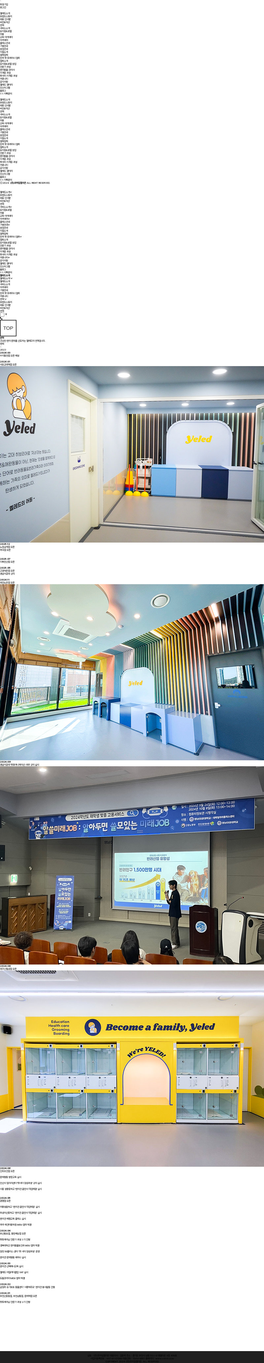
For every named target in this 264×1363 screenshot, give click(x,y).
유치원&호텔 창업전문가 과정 (8, 65)
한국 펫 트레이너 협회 (10, 58)
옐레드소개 (5, 13)
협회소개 (4, 60)
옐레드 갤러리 (6, 84)
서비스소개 (5, 28)
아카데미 (4, 40)
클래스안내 (5, 43)
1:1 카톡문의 (6, 93)
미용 (2, 34)
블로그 (3, 90)
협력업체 (4, 55)
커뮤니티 (4, 78)
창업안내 (4, 49)
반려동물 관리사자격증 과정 (7, 71)
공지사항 (4, 81)
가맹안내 (4, 46)
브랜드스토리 (6, 16)
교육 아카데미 (6, 37)
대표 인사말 (5, 19)
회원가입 (4, 4)
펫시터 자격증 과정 (8, 75)
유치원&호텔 (6, 31)
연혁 (2, 25)
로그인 (3, 7)
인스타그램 (5, 87)
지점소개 (4, 52)
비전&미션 (5, 22)
